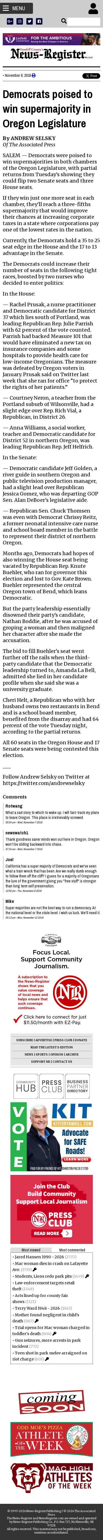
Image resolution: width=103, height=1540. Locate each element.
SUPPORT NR (40, 1062)
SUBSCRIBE (24, 1040)
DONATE (81, 1040)
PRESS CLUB (63, 1040)
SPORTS (42, 1054)
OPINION (56, 1054)
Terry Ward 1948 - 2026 (37, 1308)
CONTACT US (62, 1062)
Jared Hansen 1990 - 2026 (39, 1256)
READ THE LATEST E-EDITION (51, 1047)
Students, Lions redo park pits (43, 1276)
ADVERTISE (43, 1040)
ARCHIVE (72, 1054)
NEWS (29, 1054)
